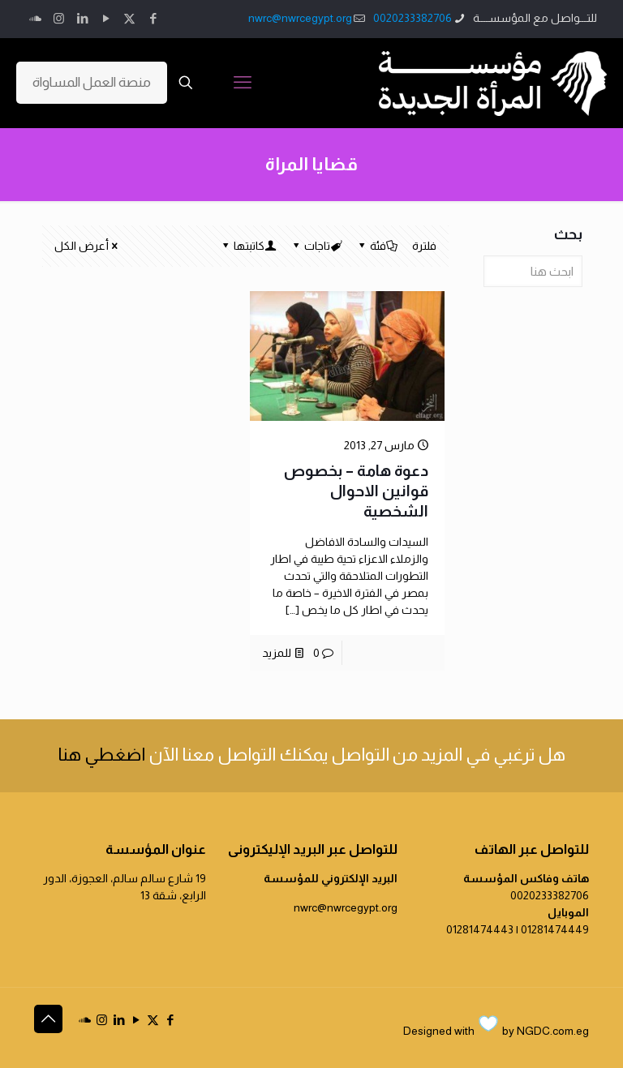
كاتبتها (248, 245)
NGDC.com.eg (553, 1030)
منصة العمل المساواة (91, 82)
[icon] (35, 18)
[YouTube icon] (106, 18)
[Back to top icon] (48, 1019)
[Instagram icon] (59, 18)
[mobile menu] (242, 83)
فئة (376, 245)
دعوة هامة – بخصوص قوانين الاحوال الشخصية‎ (356, 491)
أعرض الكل (87, 245)
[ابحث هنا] (532, 271)
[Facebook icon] (153, 18)
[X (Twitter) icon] (129, 18)
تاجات (316, 245)
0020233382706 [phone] (412, 17)
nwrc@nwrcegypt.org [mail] (300, 17)
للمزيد (276, 652)
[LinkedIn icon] (82, 18)
